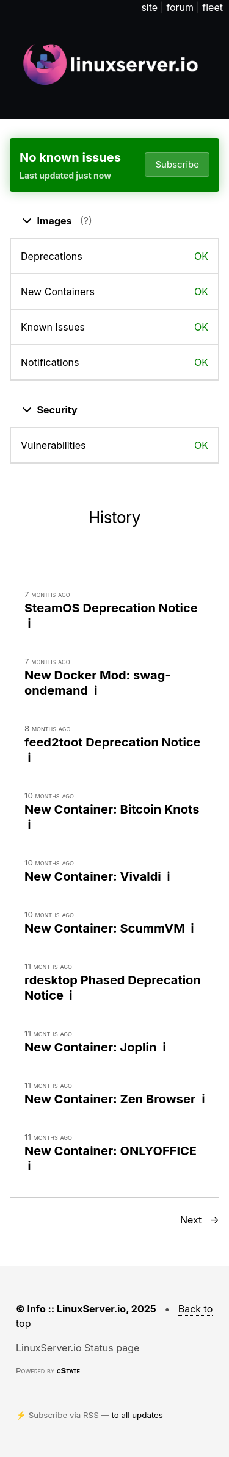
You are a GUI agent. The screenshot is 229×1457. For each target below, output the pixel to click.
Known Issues (53, 327)
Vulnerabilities (53, 445)
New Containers (58, 291)
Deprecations (51, 256)
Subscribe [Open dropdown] (177, 164)
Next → (199, 1220)
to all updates (137, 1415)
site (149, 7)
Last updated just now (65, 175)
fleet (212, 7)
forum (180, 7)
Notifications (50, 362)
